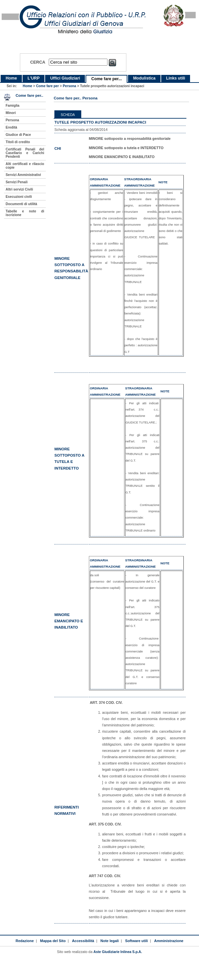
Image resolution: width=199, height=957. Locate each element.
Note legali (109, 941)
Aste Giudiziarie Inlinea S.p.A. (118, 952)
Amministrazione (168, 941)
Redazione (25, 941)
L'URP (33, 78)
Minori (11, 113)
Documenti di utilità (21, 204)
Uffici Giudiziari (65, 78)
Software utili (136, 941)
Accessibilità (83, 941)
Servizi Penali (17, 182)
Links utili (175, 78)
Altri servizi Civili (19, 189)
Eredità (11, 127)
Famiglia (13, 105)
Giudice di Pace (18, 135)
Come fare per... (106, 79)
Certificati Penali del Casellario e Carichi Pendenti (25, 152)
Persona (69, 86)
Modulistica (144, 78)
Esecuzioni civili (19, 196)
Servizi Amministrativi (23, 175)
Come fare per (47, 86)
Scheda (68, 115)
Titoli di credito (18, 142)
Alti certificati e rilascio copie (25, 165)
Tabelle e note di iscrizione (25, 213)
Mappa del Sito (53, 941)
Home (11, 78)
